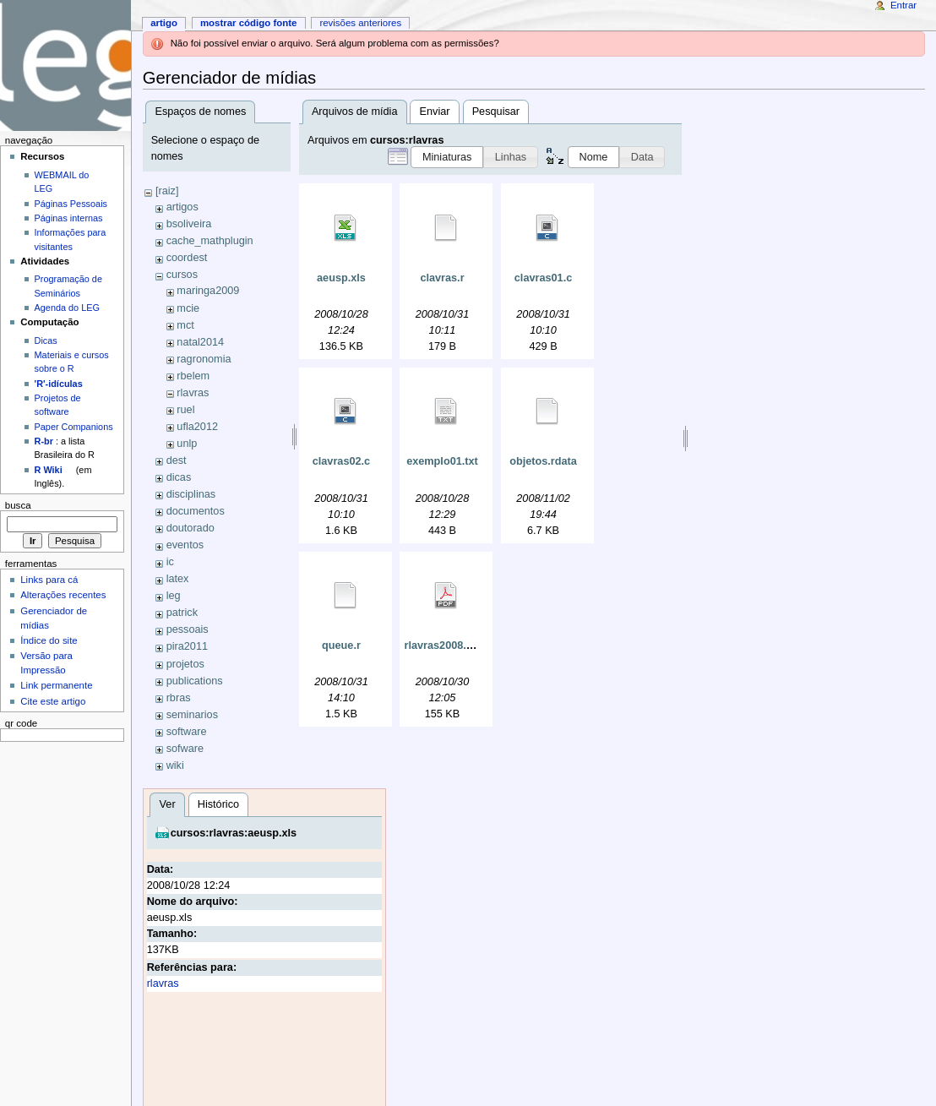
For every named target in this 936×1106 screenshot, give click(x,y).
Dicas (46, 340)
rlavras (193, 393)
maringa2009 (208, 291)
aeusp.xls (341, 278)
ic (170, 562)
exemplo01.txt (442, 461)
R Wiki (49, 470)
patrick (182, 612)
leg (173, 596)
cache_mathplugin (209, 241)
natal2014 (200, 342)
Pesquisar (496, 111)
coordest (187, 258)
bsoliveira (189, 224)
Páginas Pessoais (71, 204)
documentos (195, 511)
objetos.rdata (543, 461)
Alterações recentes (63, 595)
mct (185, 325)
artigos (182, 207)
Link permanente (56, 685)
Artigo (163, 23)
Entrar (903, 5)
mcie (188, 308)
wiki (175, 765)
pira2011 (187, 646)
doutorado (190, 528)
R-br (44, 441)
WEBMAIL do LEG (62, 181)
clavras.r (442, 278)
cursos (182, 275)
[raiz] (167, 191)
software (186, 732)
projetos (185, 664)
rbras (178, 698)
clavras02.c (341, 461)
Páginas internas (69, 218)
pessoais (187, 629)
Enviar (435, 111)
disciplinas (191, 494)
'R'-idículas (59, 384)
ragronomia (204, 359)
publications (194, 681)
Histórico (218, 804)
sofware (185, 749)
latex (177, 579)
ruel (185, 410)
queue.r (341, 645)
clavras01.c (543, 278)
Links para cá (49, 580)
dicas (179, 477)
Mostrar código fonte (248, 23)
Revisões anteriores (360, 23)
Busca (18, 505)
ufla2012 (197, 427)
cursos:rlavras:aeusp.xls (234, 833)
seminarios (192, 715)
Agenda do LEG (67, 307)
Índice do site (49, 640)
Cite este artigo (52, 701)
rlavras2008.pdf (443, 645)
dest (176, 460)
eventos (185, 545)
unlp (187, 443)
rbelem (193, 376)
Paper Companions (74, 427)
